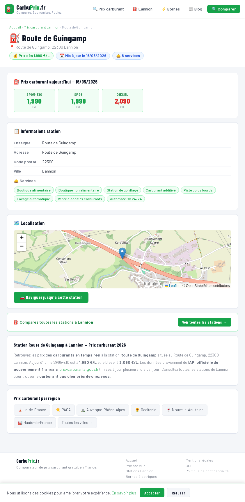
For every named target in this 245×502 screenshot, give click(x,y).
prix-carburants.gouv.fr (79, 369)
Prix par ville (135, 466)
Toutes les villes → (77, 422)
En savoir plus (124, 492)
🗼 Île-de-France (32, 409)
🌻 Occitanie (145, 409)
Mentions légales (199, 460)
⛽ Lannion (142, 8)
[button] (122, 253)
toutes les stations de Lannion (204, 369)
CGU (189, 466)
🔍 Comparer (224, 8)
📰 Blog (195, 8)
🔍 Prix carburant (108, 8)
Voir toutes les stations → (204, 322)
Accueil (15, 27)
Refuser (178, 492)
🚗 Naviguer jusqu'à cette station (51, 297)
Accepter (152, 492)
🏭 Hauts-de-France (35, 422)
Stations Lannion (139, 471)
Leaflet (172, 286)
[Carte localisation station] (122, 259)
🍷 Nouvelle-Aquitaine (184, 409)
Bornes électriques (141, 476)
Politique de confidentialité (207, 471)
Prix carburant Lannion (41, 27)
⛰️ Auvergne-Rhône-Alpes (103, 409)
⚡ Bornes (170, 8)
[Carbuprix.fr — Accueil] (33, 8)
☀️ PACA (63, 409)
